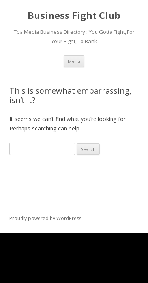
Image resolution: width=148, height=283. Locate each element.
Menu (74, 61)
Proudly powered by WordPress (45, 218)
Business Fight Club (74, 15)
